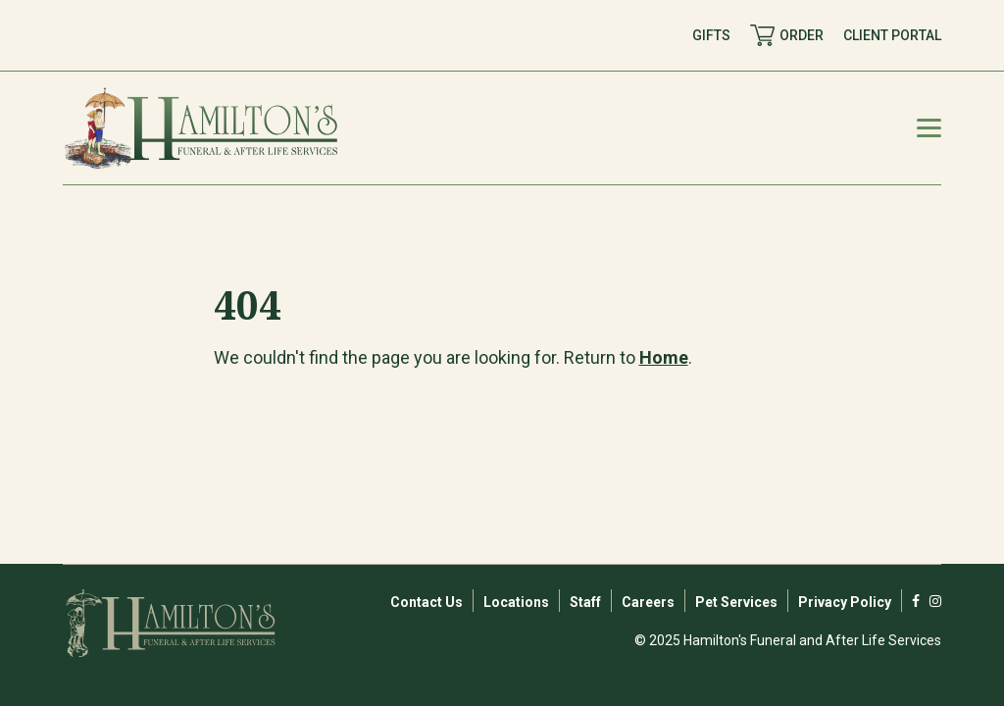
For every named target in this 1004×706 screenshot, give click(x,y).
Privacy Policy (844, 602)
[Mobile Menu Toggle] (929, 128)
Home (663, 357)
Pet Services (736, 602)
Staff (585, 602)
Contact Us (426, 602)
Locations (516, 602)
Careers (648, 602)
